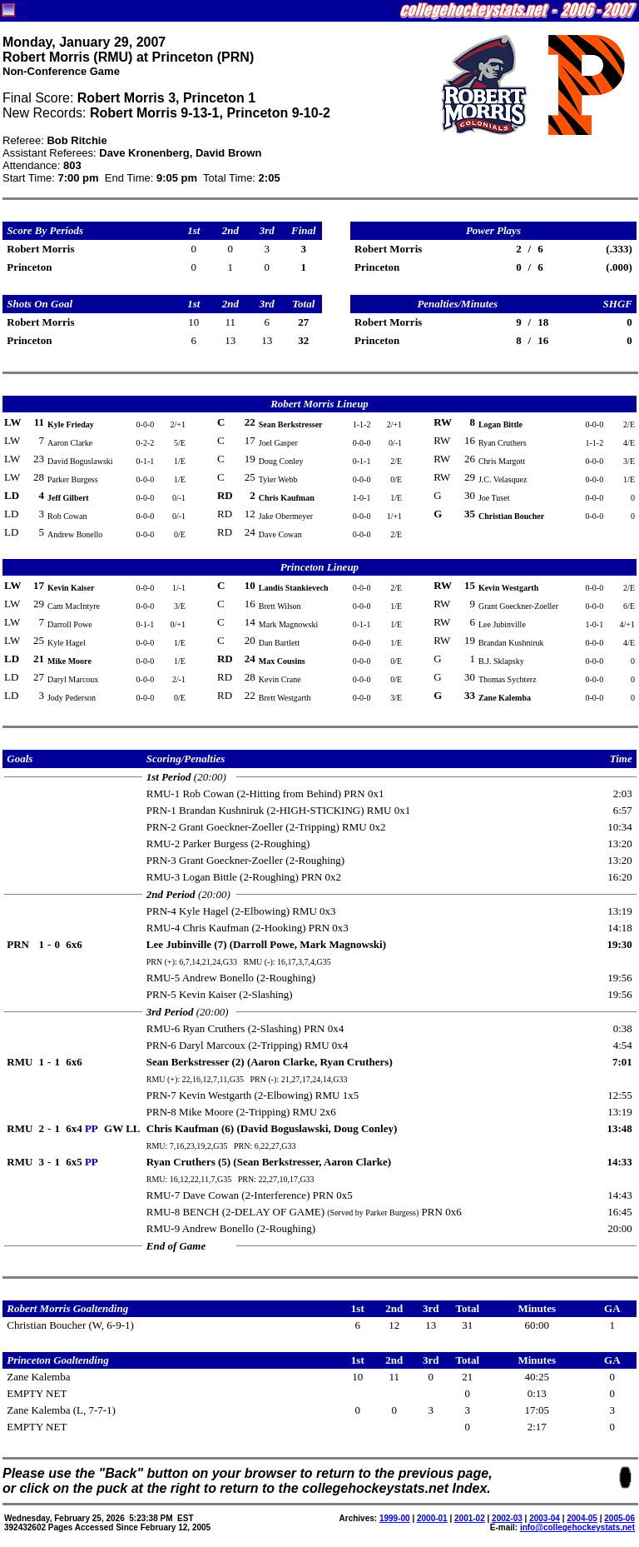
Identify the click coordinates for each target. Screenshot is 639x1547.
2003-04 (544, 1518)
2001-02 (469, 1518)
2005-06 (619, 1518)
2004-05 (582, 1518)
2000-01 (432, 1518)
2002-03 (507, 1518)
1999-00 (394, 1518)
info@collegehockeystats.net (577, 1527)
